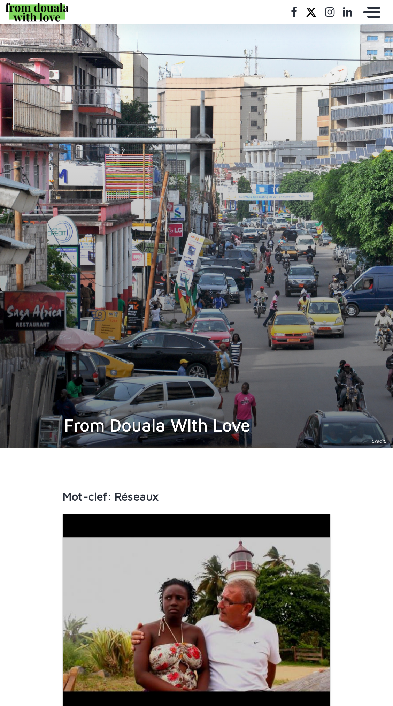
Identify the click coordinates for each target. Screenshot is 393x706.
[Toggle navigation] (370, 12)
